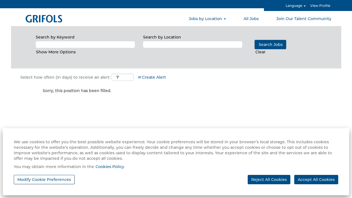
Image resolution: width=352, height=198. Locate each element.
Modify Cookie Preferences (44, 179)
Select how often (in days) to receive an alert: (65, 77)
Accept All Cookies (316, 179)
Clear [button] (260, 52)
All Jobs (251, 18)
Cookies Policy (109, 166)
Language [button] (296, 6)
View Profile (320, 6)
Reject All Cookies (269, 179)
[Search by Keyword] (85, 44)
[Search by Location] (192, 44)
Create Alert (152, 77)
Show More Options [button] (56, 52)
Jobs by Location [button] (207, 18)
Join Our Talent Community (303, 18)
